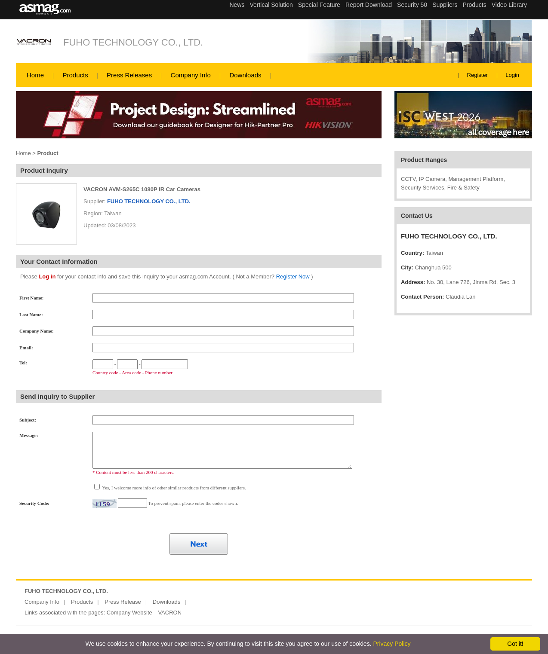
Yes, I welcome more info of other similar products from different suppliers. (173, 487)
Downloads (245, 75)
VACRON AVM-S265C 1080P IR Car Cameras (141, 189)
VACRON (170, 612)
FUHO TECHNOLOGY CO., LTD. (133, 42)
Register (477, 75)
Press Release (123, 602)
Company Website (129, 612)
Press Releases (129, 75)
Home (35, 75)
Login (512, 75)
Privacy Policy (391, 643)
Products (75, 75)
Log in (47, 276)
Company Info (191, 75)
